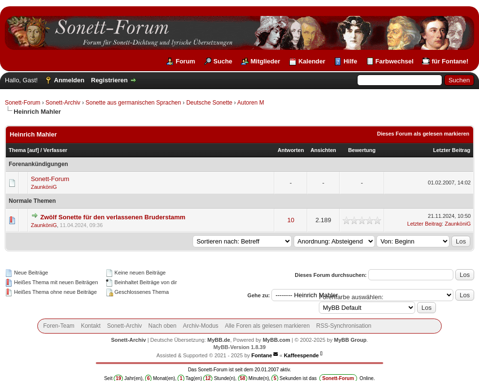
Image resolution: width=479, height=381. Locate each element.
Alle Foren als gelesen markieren (267, 325)
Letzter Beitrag (451, 150)
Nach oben (163, 325)
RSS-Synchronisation (343, 325)
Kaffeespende (301, 355)
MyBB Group (350, 340)
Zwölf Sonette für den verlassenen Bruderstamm (112, 217)
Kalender (312, 61)
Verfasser (56, 150)
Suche (222, 61)
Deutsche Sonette (209, 102)
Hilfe (350, 61)
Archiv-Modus (200, 325)
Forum (185, 61)
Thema (17, 150)
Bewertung (361, 150)
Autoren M (250, 102)
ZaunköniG (44, 187)
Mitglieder (265, 61)
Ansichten (323, 150)
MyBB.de (219, 340)
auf (33, 150)
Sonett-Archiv (62, 102)
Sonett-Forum (22, 102)
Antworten (291, 150)
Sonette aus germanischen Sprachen (133, 102)
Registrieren (109, 80)
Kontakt (91, 325)
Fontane (262, 355)
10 (290, 220)
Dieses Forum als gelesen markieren (423, 134)
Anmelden (69, 80)
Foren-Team (59, 325)
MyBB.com (276, 340)
